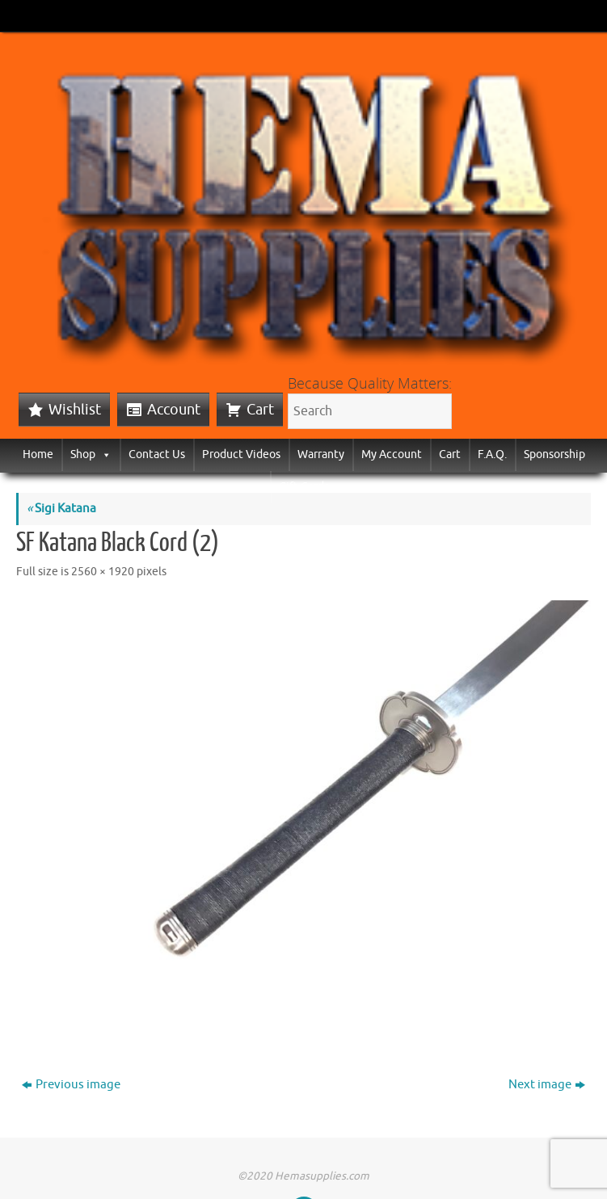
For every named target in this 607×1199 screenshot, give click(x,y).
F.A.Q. (492, 454)
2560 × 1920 (102, 571)
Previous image (71, 1084)
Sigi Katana (61, 508)
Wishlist (74, 410)
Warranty (320, 454)
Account (173, 410)
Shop (91, 454)
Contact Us (157, 454)
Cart (260, 410)
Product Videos (241, 454)
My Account (391, 454)
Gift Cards (304, 487)
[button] (103, 454)
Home (38, 454)
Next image (546, 1084)
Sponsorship (554, 454)
